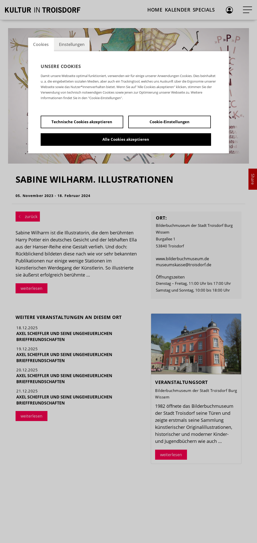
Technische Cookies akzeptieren (81, 121)
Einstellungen (72, 44)
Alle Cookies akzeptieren (125, 139)
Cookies (41, 44)
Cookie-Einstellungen (169, 121)
